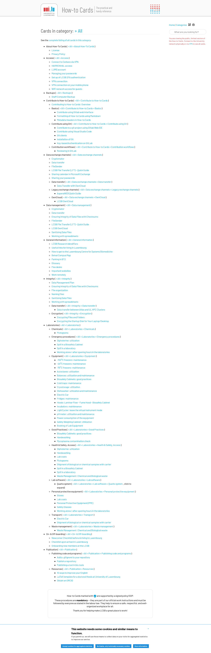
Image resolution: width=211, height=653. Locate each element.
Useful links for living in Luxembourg (69, 247)
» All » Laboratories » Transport (78, 514)
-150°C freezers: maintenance (71, 360)
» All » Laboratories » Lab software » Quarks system (97, 483)
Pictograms (62, 332)
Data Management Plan (63, 282)
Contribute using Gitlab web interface (75, 112)
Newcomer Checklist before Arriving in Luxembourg (77, 538)
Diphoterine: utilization (68, 340)
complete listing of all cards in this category (70, 40)
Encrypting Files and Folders (71, 317)
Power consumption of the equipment (75, 418)
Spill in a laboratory (66, 348)
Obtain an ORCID (65, 580)
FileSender (57, 166)
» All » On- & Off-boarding (78, 534)
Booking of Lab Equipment (70, 425)
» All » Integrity (63, 278)
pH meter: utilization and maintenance (75, 414)
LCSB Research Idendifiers (65, 243)
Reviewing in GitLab (66, 150)
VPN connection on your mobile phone (70, 85)
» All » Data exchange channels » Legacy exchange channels (109, 189)
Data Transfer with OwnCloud (71, 185)
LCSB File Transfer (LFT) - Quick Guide (70, 170)
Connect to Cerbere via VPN (65, 61)
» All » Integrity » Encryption (77, 313)
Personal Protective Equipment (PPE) (75, 503)
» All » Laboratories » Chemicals (79, 329)
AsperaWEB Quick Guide (69, 193)
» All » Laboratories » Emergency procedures (97, 336)
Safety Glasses (64, 507)
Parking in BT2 (59, 259)
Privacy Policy (58, 54)
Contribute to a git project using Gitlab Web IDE (79, 127)
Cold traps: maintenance (69, 383)
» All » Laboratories (70, 325)
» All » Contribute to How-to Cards (91, 100)
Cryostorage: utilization (68, 387)
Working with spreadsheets (65, 236)
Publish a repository (66, 561)
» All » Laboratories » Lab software (83, 480)
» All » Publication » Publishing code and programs (106, 553)
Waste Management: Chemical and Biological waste (82, 476)
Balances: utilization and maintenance (75, 375)
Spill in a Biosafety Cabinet (70, 344)
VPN (191, 44)
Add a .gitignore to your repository (73, 557)
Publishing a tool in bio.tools (70, 565)
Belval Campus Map (61, 255)
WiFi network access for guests (67, 89)
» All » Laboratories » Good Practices (86, 429)
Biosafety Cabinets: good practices (74, 379)
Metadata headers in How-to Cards (74, 119)
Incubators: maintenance (69, 406)
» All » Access (61, 58)
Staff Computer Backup (63, 96)
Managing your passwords (64, 73)
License (55, 50)
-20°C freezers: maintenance (71, 363)
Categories (181, 25)
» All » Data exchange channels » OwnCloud (84, 197)
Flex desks (57, 267)
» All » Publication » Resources (78, 569)
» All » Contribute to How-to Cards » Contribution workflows (104, 147)
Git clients (62, 135)
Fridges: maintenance (67, 398)
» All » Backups (64, 92)
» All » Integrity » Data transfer (81, 305)
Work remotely (59, 274)
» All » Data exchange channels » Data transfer (88, 181)
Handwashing (63, 437)
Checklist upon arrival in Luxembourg (70, 541)
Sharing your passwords (63, 178)
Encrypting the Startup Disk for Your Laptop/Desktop (83, 321)
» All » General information (80, 239)
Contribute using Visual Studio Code (74, 131)
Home (172, 25)
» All (78, 31)
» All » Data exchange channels (86, 154)
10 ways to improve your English (72, 572)
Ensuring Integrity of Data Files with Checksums (75, 216)
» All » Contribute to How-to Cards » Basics (80, 108)
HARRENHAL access (62, 65)
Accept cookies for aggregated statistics (77, 646)
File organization (60, 290)
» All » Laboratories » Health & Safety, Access (98, 445)
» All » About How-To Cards (81, 46)
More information (141, 646)
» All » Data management (78, 205)
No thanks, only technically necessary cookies (113, 646)
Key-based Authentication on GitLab (74, 143)
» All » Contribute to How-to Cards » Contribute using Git (99, 123)
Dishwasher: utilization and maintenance (77, 391)
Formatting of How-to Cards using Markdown (79, 116)
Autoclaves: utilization (68, 371)
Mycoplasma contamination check (73, 441)
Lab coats (62, 456)
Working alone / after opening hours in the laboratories (83, 352)
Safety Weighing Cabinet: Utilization (74, 421)
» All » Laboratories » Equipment (80, 356)
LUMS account (59, 69)
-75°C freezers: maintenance (71, 367)
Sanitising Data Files (61, 232)
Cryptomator (58, 158)
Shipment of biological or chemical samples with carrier (84, 464)
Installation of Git (65, 139)
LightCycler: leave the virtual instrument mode (79, 410)
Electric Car (62, 394)
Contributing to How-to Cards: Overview (71, 104)
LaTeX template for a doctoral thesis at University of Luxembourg (88, 576)
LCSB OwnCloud (65, 201)
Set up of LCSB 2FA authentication (68, 77)
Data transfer (58, 162)
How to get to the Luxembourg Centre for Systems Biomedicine (82, 251)
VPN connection (59, 81)
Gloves (60, 495)
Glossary (56, 263)
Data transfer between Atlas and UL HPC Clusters (81, 309)
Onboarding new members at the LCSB (70, 545)
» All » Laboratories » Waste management (93, 526)
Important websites (61, 270)
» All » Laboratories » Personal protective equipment (109, 491)
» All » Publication (67, 549)
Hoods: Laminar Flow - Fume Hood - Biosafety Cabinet (83, 402)
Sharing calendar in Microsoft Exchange (71, 174)
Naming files (58, 294)
